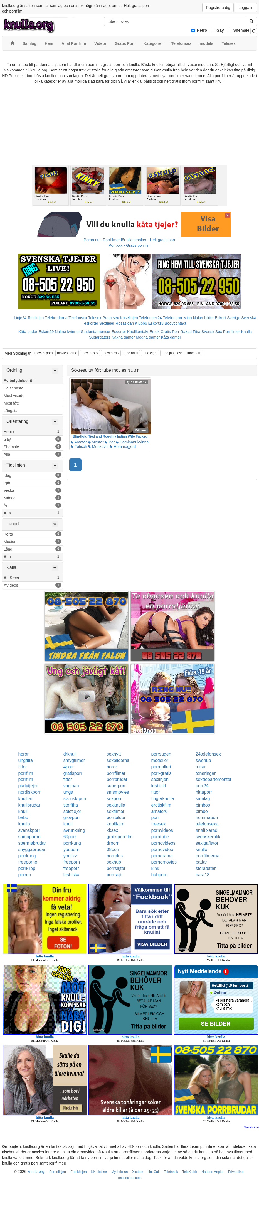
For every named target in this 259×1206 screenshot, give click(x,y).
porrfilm (25, 773)
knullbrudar (29, 805)
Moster (96, 442)
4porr (68, 766)
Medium (32, 541)
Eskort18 (156, 323)
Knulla (246, 331)
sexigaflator (207, 843)
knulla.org (36, 1171)
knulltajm (115, 824)
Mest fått (11, 403)
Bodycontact (175, 323)
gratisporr (72, 773)
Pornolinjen (57, 1172)
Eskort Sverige (227, 317)
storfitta (70, 805)
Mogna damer (148, 337)
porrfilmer (116, 773)
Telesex (94, 317)
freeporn (71, 862)
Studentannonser (96, 331)
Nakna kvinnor (67, 331)
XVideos (32, 585)
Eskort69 (46, 331)
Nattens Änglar (212, 1172)
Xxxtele (137, 1172)
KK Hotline (99, 1172)
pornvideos (162, 830)
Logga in (245, 7)
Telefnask (171, 1172)
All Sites (32, 577)
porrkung (72, 843)
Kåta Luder (28, 331)
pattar (201, 862)
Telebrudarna (56, 317)
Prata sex (110, 317)
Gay (220, 30)
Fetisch (79, 446)
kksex (112, 830)
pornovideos (163, 843)
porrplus (115, 856)
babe (23, 817)
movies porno (67, 353)
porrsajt (114, 874)
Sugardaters (99, 337)
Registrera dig (218, 7)
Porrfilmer (231, 331)
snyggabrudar (32, 849)
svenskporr (29, 830)
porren (24, 874)
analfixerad (206, 830)
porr (155, 817)
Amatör (79, 442)
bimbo (202, 811)
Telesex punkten (129, 1178)
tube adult (131, 353)
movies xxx (111, 353)
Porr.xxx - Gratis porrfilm (129, 245)
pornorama (161, 856)
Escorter (119, 331)
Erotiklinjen (78, 1172)
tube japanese (172, 353)
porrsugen (161, 754)
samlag (203, 798)
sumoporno (29, 836)
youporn (71, 849)
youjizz (70, 856)
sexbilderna (118, 760)
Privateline (236, 1172)
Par (110, 442)
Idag (32, 475)
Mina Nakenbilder (199, 317)
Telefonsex (77, 317)
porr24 (202, 785)
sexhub (114, 862)
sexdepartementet (213, 779)
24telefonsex (208, 754)
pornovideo (162, 849)
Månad (32, 497)
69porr (69, 836)
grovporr (71, 817)
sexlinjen (159, 779)
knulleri (25, 798)
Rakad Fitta (191, 331)
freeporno (28, 862)
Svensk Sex (211, 331)
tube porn (194, 353)
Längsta (11, 410)
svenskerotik (208, 836)
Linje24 (20, 317)
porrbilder (116, 817)
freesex (158, 824)
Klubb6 (141, 323)
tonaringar (206, 773)
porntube (160, 836)
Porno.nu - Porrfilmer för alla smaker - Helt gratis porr (130, 240)
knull (23, 811)
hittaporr (204, 792)
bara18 (202, 874)
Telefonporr (172, 317)
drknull (70, 754)
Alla (32, 454)
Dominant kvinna (132, 442)
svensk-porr (75, 798)
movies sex (90, 353)
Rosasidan (124, 323)
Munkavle (98, 446)
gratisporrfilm (119, 836)
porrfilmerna (207, 856)
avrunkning (74, 830)
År (32, 505)
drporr (113, 843)
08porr (113, 849)
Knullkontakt (137, 331)
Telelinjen (36, 317)
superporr (116, 785)
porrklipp (26, 868)
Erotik (154, 331)
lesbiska (71, 874)
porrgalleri (161, 766)
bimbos (203, 805)
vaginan (71, 785)
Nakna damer (123, 337)
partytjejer (28, 785)
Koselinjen (129, 317)
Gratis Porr (170, 331)
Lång (32, 548)
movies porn (43, 353)
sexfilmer (115, 811)
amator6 (159, 811)
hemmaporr (207, 817)
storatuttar (206, 868)
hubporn (159, 874)
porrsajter (116, 868)
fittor (22, 766)
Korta (32, 533)
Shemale (241, 30)
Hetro (202, 30)
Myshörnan (119, 1172)
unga (68, 792)
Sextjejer (106, 323)
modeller (159, 760)
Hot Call (154, 1172)
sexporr (114, 798)
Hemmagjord (123, 446)
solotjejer (72, 811)
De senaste (13, 388)
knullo (24, 824)
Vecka (32, 490)
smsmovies (118, 792)
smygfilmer (74, 760)
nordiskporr (29, 792)
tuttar (201, 766)
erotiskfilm (161, 805)
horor (23, 754)
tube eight (150, 353)
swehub (203, 760)
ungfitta (25, 760)
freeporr (71, 868)
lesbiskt (158, 785)
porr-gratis (161, 773)
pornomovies (164, 862)
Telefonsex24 (150, 317)
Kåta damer (171, 337)
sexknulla (116, 805)
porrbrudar (117, 779)
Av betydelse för (19, 380)
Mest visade (14, 395)
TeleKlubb (189, 1172)
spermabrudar (32, 843)
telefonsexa (207, 824)
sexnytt (114, 754)
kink (155, 868)
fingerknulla (162, 798)
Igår (32, 482)
